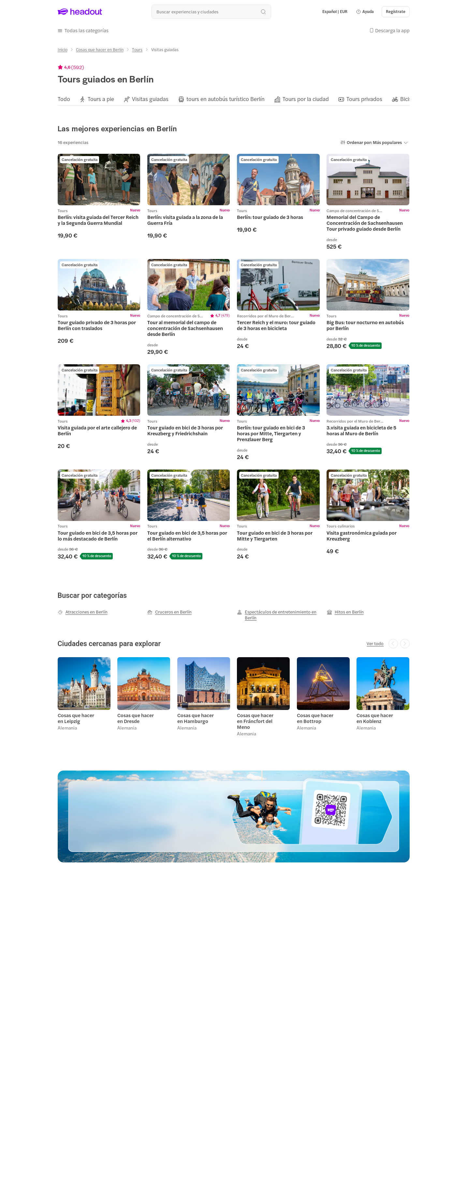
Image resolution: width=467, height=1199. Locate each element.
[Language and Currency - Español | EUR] (335, 11)
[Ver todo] (375, 643)
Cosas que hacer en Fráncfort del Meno (255, 721)
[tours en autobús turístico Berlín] (225, 99)
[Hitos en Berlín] (345, 612)
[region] (234, 99)
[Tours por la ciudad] (306, 99)
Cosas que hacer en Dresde (135, 718)
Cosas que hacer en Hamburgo (195, 718)
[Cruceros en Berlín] (169, 612)
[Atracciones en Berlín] (83, 612)
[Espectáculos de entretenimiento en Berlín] (278, 615)
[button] (365, 11)
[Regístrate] (396, 11)
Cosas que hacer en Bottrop (315, 718)
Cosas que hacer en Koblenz (375, 718)
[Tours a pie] (101, 99)
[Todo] (64, 99)
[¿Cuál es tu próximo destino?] (211, 11)
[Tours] (137, 49)
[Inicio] (62, 49)
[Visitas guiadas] (150, 99)
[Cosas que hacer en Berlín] (100, 49)
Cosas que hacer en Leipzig (76, 718)
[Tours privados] (364, 99)
